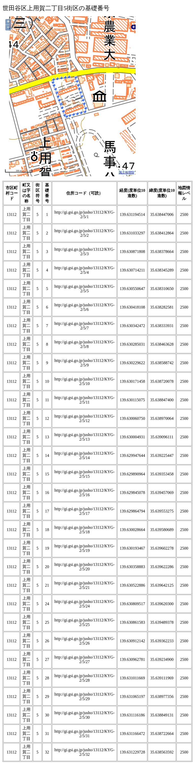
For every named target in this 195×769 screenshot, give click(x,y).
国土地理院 (126, 172)
